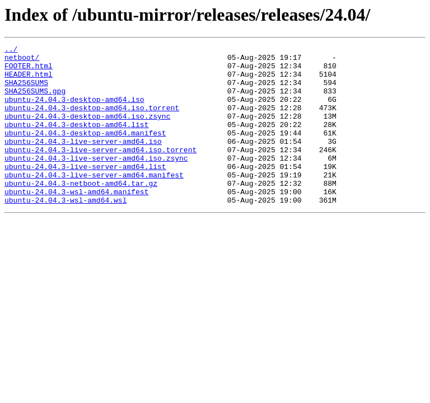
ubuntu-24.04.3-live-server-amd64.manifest (94, 201)
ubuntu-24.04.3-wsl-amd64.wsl (65, 232)
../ (10, 50)
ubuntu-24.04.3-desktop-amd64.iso (74, 111)
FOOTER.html (28, 70)
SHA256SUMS (26, 91)
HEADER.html (28, 81)
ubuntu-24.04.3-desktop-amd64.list (76, 141)
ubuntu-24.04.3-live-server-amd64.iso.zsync (96, 181)
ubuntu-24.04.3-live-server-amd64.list (85, 191)
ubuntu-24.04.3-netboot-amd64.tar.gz (80, 212)
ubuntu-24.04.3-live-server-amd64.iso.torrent (100, 171)
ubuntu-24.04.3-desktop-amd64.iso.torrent (91, 121)
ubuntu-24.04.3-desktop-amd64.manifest (85, 151)
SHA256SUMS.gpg (35, 101)
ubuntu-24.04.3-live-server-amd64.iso (83, 161)
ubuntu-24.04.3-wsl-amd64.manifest (76, 222)
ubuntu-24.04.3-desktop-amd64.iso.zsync (87, 131)
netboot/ (21, 60)
